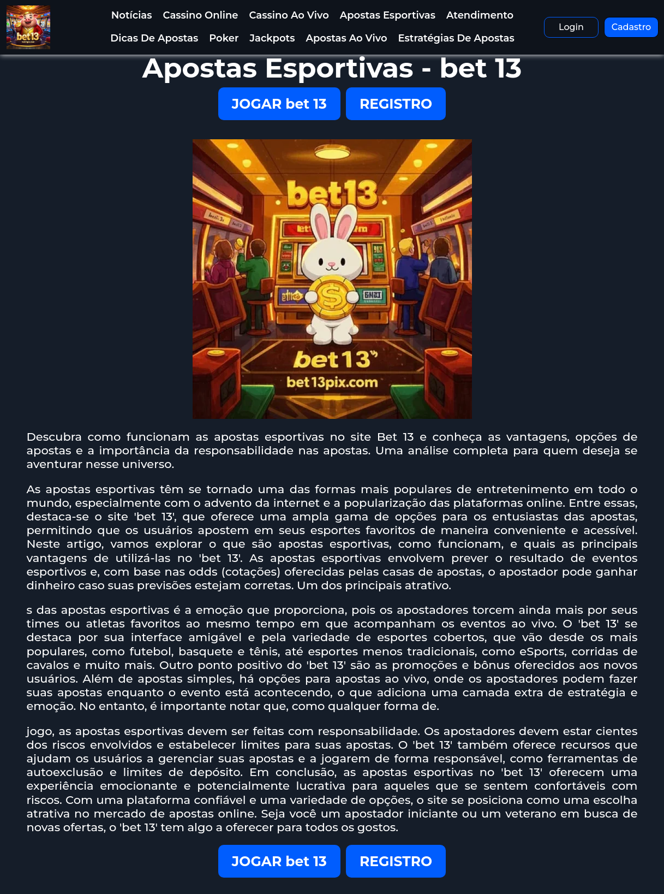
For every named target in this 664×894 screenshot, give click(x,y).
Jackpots (272, 38)
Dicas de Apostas (154, 38)
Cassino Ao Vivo (288, 15)
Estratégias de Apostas (456, 38)
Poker (223, 38)
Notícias (131, 15)
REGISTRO (396, 104)
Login (571, 27)
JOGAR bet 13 (279, 104)
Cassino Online (200, 15)
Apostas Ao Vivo (346, 38)
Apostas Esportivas (387, 15)
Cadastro (631, 27)
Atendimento (479, 15)
